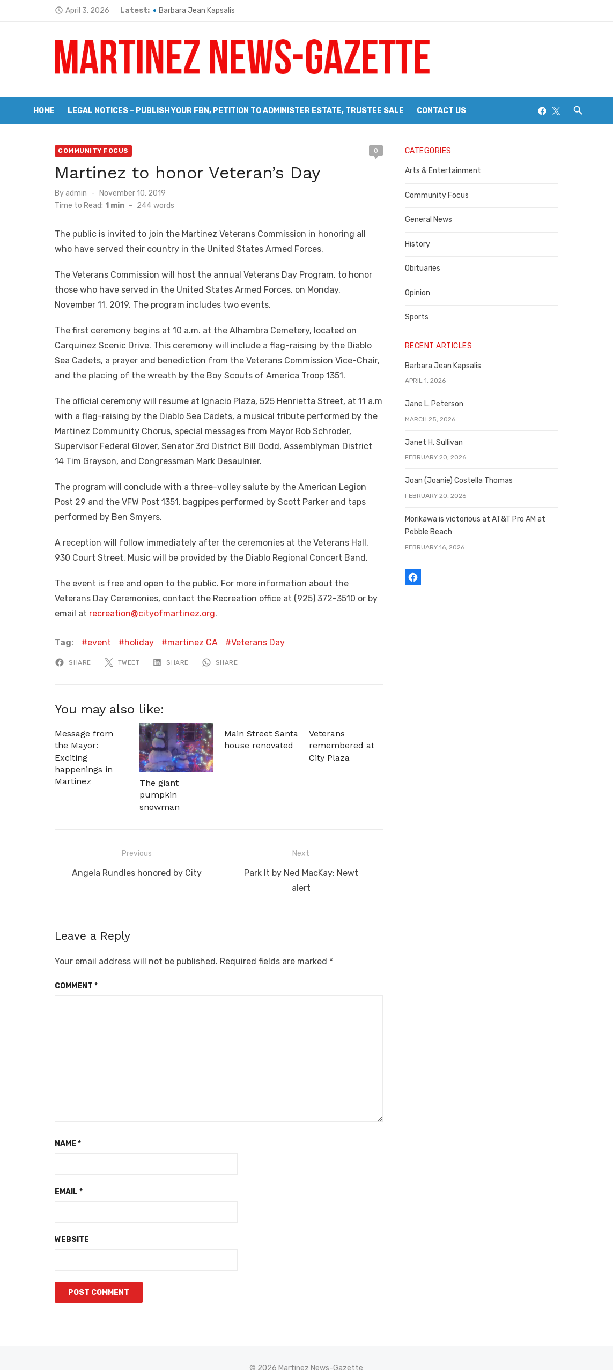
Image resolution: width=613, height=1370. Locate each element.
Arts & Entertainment (452, 170)
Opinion (426, 292)
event (72, 642)
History (426, 244)
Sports (426, 317)
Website (45, 1218)
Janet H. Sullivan (443, 442)
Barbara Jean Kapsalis (170, 10)
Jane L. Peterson (443, 403)
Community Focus (66, 150)
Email (42, 1170)
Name (41, 1122)
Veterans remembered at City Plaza (342, 745)
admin (49, 193)
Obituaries (431, 268)
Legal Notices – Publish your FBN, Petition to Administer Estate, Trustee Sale (236, 110)
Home (44, 110)
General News (437, 219)
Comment (49, 965)
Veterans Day (231, 642)
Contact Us (441, 110)
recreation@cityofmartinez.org (91, 613)
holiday (112, 642)
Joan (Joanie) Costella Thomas (468, 480)
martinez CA (166, 642)
